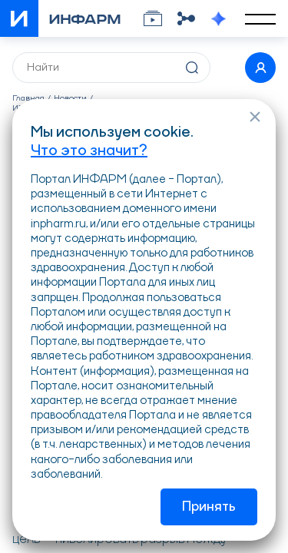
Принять (209, 507)
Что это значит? (89, 151)
